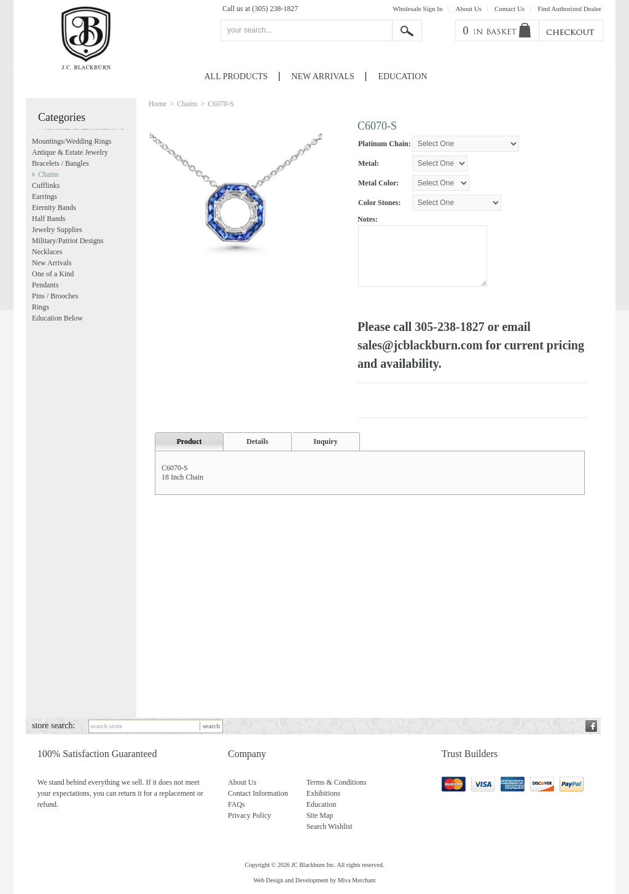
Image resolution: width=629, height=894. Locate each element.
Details (257, 447)
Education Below (57, 318)
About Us (468, 9)
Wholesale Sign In (417, 9)
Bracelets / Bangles (60, 163)
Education (402, 76)
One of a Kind (53, 274)
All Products (236, 76)
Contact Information (258, 793)
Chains (187, 103)
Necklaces (47, 251)
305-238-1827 (449, 326)
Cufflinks (46, 185)
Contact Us (509, 9)
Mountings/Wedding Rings (71, 141)
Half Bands (48, 218)
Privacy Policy (249, 815)
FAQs (236, 804)
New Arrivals (322, 76)
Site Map (320, 815)
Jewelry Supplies (57, 229)
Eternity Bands (54, 207)
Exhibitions (323, 793)
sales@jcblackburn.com (420, 345)
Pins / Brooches (55, 296)
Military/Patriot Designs (67, 240)
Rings (40, 307)
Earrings (44, 196)
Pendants (45, 285)
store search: (53, 725)
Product (188, 447)
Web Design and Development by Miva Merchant (314, 880)
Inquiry (325, 447)
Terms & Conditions (337, 782)
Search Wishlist (330, 826)
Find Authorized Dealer (569, 9)
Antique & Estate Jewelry (70, 152)
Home (157, 103)
